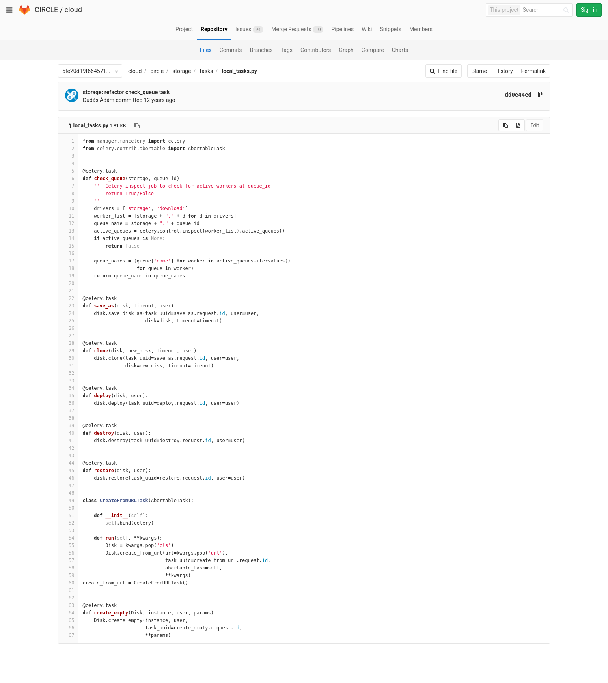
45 (68, 470)
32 (68, 373)
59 (68, 575)
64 (68, 613)
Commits (231, 50)
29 (68, 351)
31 (68, 365)
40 (68, 433)
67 (68, 635)
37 (68, 410)
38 (68, 418)
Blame (479, 71)
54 (68, 538)
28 (68, 343)
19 (68, 276)
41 (68, 440)
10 (68, 208)
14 (68, 238)
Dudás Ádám (98, 100)
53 (68, 530)
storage (181, 71)
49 (68, 500)
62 (68, 598)
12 (68, 223)
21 (68, 291)
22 (68, 298)
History (504, 71)
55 (68, 545)
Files (206, 50)
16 (68, 253)
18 (68, 268)
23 (68, 306)
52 (68, 523)
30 (68, 358)
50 (68, 508)
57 (68, 560)
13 (68, 231)
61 (68, 590)
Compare (373, 50)
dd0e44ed (518, 94)
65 (68, 620)
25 (68, 321)
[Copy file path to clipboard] (137, 125)
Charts (400, 50)
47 (68, 485)
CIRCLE (46, 10)
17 (68, 261)
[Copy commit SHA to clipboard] (540, 95)
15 (68, 246)
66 (68, 628)
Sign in (589, 10)
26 (68, 328)
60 (68, 583)
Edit (534, 125)
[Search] (546, 10)
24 (68, 313)
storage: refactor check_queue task (126, 92)
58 (68, 568)
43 (68, 455)
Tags (287, 50)
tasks (206, 71)
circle (157, 71)
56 (68, 553)
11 (68, 216)
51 (68, 515)
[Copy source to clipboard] (505, 125)
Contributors (315, 50)
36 (68, 403)
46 (68, 478)
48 (68, 493)
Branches (261, 50)
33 (68, 380)
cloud (73, 10)
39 (68, 425)
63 (68, 605)
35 (68, 395)
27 (68, 336)
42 (68, 448)
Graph (346, 50)
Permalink (533, 71)
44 (68, 463)
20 (68, 283)
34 (68, 388)
